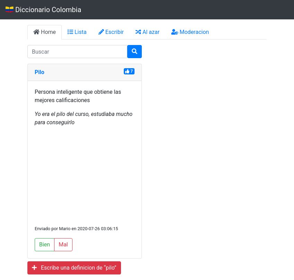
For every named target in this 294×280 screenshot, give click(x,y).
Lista (77, 32)
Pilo (39, 72)
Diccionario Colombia (43, 10)
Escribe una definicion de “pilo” (74, 267)
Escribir (111, 32)
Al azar (147, 32)
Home (44, 32)
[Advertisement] (85, 175)
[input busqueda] (77, 51)
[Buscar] (134, 51)
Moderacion (190, 32)
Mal (63, 244)
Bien (44, 244)
